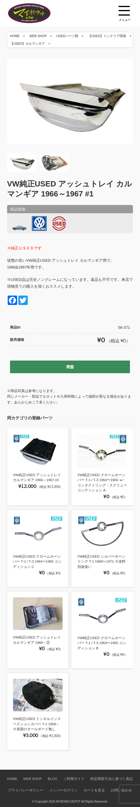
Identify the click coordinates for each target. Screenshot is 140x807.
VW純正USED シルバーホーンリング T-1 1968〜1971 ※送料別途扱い (101, 561)
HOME (15, 36)
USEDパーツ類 (67, 36)
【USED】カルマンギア (27, 43)
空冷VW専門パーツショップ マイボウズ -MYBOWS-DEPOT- (36, 13)
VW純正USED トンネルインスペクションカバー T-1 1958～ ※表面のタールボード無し (37, 724)
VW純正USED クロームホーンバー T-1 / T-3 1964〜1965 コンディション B (101, 643)
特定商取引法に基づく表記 (111, 779)
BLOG (52, 779)
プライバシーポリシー (25, 790)
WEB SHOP (38, 36)
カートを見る (94, 790)
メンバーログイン (63, 790)
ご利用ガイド (73, 779)
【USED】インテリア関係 (107, 36)
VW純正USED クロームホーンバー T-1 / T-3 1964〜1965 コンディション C (37, 561)
